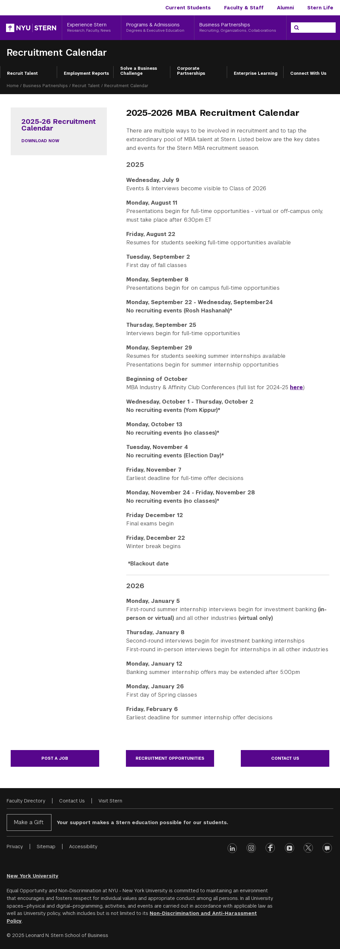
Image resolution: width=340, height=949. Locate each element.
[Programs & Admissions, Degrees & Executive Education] (157, 27)
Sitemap (46, 847)
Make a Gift (28, 822)
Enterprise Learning (256, 73)
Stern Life (320, 8)
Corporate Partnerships (191, 71)
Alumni (285, 8)
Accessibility (83, 847)
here (296, 387)
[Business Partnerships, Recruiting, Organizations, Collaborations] (240, 27)
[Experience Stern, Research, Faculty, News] (91, 27)
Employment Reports (86, 73)
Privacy (15, 847)
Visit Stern (110, 801)
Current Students (188, 8)
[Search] (296, 27)
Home (13, 85)
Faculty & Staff (244, 8)
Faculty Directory (26, 801)
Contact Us (285, 758)
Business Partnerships (45, 85)
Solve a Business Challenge (138, 71)
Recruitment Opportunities (170, 758)
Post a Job (54, 758)
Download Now (40, 141)
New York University (32, 876)
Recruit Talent (22, 73)
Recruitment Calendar (57, 52)
